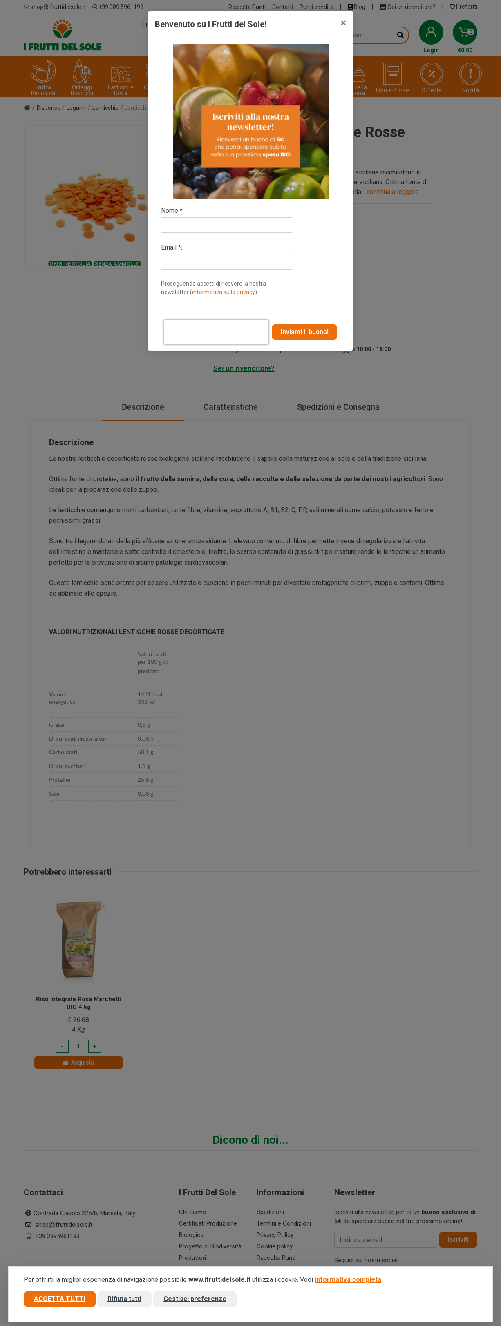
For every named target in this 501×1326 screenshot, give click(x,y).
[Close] (343, 22)
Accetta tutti (59, 1299)
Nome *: (172, 210)
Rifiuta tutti (124, 1299)
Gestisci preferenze (194, 1299)
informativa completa (348, 1280)
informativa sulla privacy (223, 292)
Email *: (171, 247)
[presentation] (216, 332)
